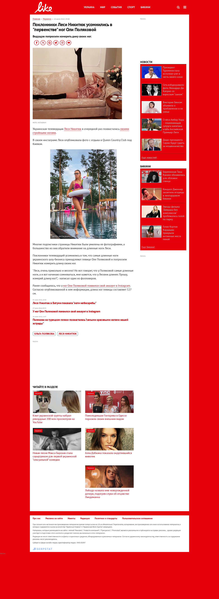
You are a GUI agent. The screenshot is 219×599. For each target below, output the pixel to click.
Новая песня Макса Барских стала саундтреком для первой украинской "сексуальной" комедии (55, 456)
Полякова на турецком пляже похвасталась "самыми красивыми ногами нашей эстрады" (80, 321)
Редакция (85, 518)
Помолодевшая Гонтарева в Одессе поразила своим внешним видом (106, 417)
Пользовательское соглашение (137, 518)
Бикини (145, 7)
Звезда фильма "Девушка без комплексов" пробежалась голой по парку (173, 213)
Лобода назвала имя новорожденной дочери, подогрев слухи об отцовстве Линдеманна (107, 494)
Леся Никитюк (72, 129)
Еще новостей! (149, 157)
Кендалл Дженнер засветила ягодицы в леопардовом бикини (173, 194)
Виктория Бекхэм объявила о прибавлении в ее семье (173, 107)
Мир (102, 7)
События (116, 7)
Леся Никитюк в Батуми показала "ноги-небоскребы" (64, 303)
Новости (146, 62)
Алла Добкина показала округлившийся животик (108, 454)
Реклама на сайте (54, 518)
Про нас (37, 518)
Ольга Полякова (44, 333)
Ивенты (71, 518)
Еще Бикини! (148, 247)
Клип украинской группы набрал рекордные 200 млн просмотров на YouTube (54, 419)
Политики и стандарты (106, 518)
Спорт (131, 7)
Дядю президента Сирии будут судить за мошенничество (173, 143)
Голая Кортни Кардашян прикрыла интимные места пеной (172, 233)
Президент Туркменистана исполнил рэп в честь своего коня (173, 72)
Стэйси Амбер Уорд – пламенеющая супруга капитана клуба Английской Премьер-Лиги (173, 126)
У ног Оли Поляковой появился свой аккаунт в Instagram (66, 311)
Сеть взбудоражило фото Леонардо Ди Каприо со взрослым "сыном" (173, 89)
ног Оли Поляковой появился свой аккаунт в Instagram (96, 285)
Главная (36, 18)
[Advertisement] (83, 362)
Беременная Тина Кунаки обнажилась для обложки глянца (174, 176)
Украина (89, 7)
